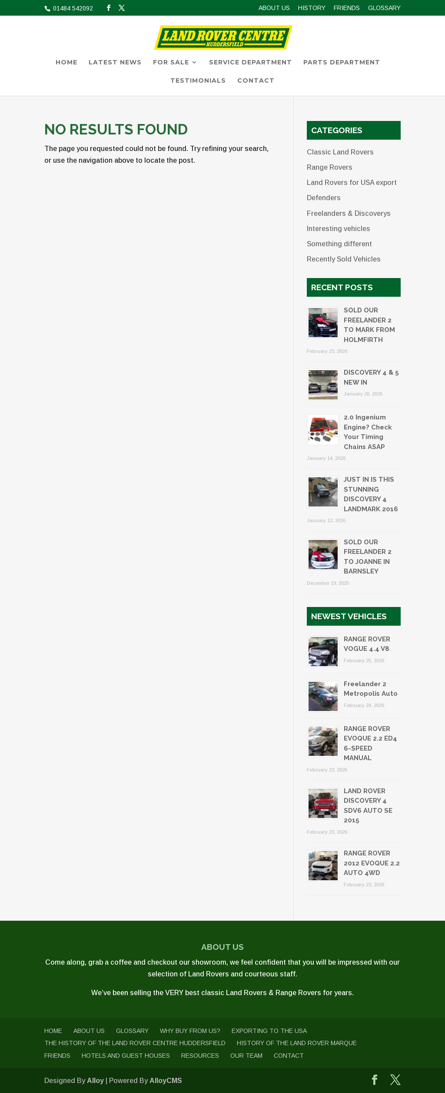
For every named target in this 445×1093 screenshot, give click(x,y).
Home (66, 62)
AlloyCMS (165, 1080)
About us (274, 8)
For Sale (171, 62)
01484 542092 (72, 8)
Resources (200, 1055)
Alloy (95, 1080)
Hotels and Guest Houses (126, 1055)
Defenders (324, 197)
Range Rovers (329, 167)
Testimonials (198, 80)
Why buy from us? (190, 1030)
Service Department (250, 62)
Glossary (384, 8)
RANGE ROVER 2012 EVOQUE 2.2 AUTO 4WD (372, 863)
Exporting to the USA (269, 1030)
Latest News (115, 62)
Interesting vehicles (338, 228)
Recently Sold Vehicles (344, 259)
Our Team (246, 1055)
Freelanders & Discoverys (349, 213)
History (311, 8)
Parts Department (341, 62)
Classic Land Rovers (340, 152)
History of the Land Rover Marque (297, 1042)
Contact (256, 80)
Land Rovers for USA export (352, 182)
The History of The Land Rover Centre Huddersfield (135, 1042)
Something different (339, 244)
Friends (347, 8)
